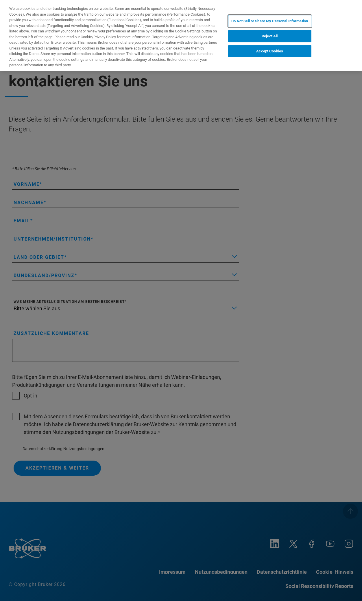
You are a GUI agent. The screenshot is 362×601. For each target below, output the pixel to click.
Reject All (270, 36)
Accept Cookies (269, 51)
